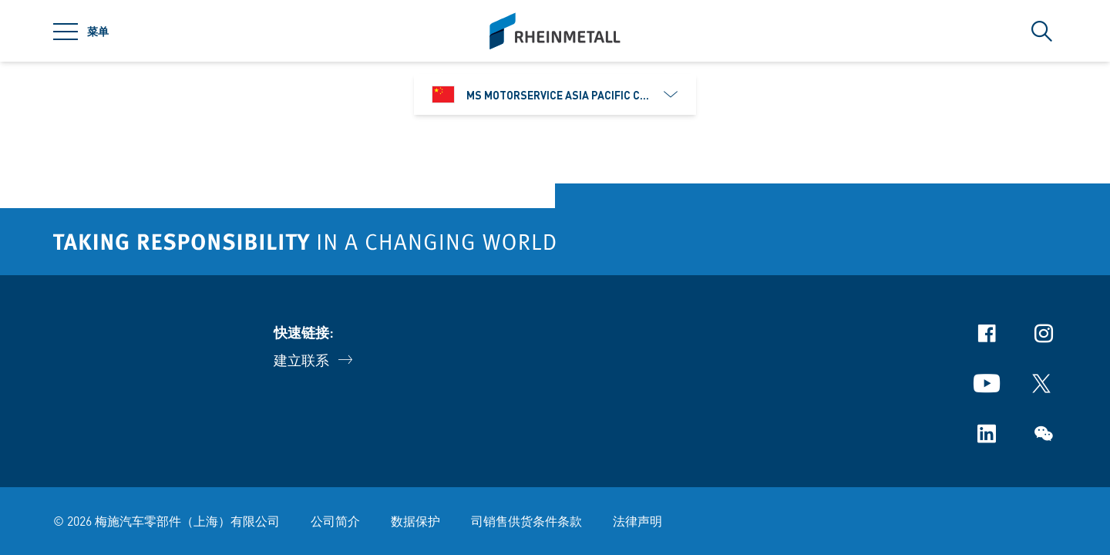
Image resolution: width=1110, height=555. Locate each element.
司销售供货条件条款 (526, 521)
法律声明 (637, 521)
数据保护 (415, 521)
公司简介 (335, 521)
